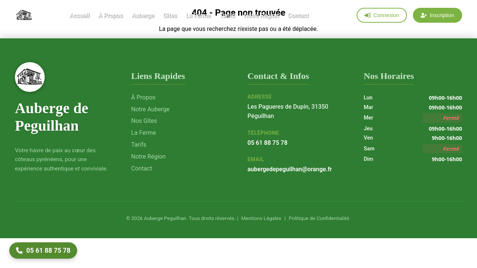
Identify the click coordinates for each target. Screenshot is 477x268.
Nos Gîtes (144, 120)
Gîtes (170, 15)
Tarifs (227, 15)
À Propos (110, 15)
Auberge (143, 15)
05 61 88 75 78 (267, 142)
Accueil (79, 15)
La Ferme (198, 15)
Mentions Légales (260, 218)
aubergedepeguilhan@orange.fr (289, 169)
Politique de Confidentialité (318, 218)
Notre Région (261, 15)
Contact (298, 15)
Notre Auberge (150, 109)
